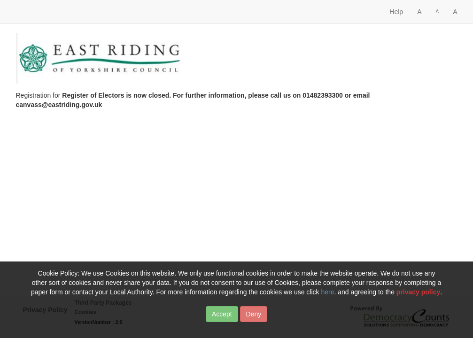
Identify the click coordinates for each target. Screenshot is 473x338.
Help (396, 11)
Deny (254, 320)
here (327, 298)
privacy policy (418, 298)
